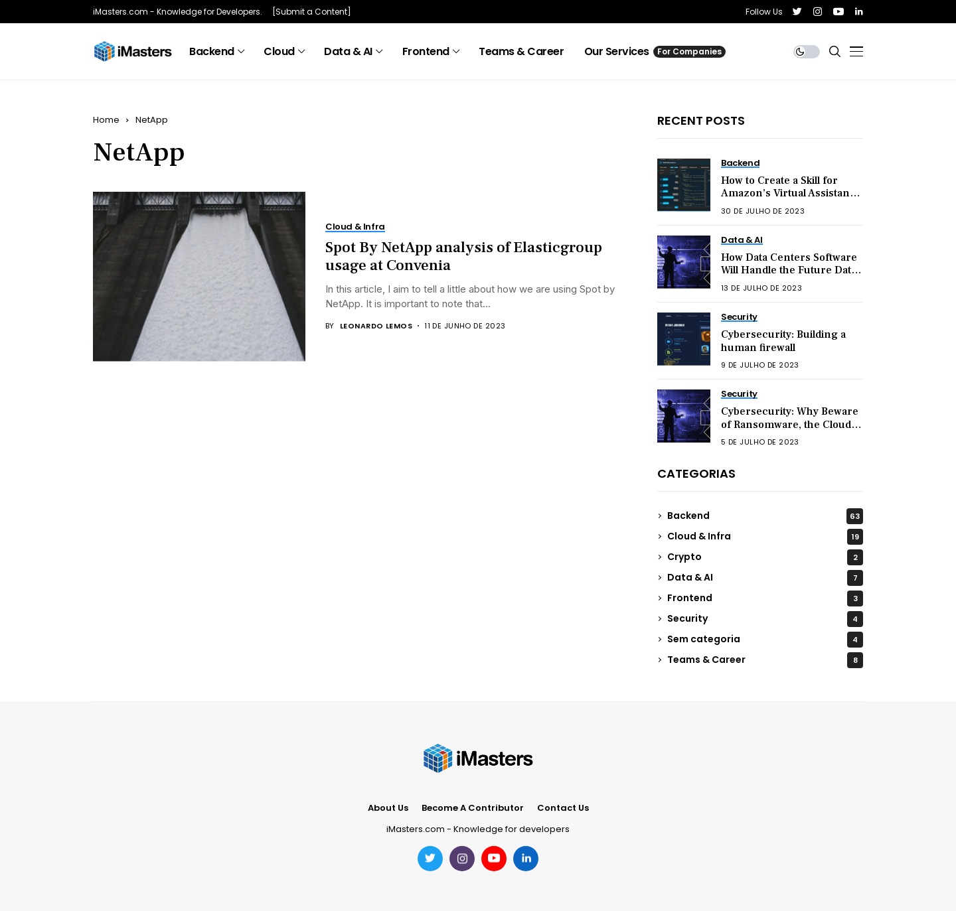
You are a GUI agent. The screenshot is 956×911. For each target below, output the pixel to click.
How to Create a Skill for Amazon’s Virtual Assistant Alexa (787, 193)
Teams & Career (765, 660)
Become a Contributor (473, 808)
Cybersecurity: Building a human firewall (783, 341)
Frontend (765, 598)
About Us (388, 808)
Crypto (765, 557)
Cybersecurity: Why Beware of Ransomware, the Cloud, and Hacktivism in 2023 (789, 424)
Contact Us (563, 808)
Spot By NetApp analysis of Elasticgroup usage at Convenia (463, 257)
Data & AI (765, 578)
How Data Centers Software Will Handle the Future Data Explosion (789, 270)
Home (106, 119)
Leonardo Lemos (376, 326)
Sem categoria (765, 640)
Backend (765, 516)
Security (765, 619)
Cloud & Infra (765, 537)
